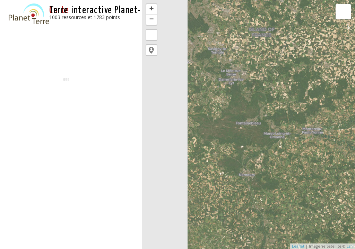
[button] (151, 50)
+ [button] (151, 9)
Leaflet (298, 246)
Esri (350, 246)
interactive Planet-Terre (95, 10)
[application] (248, 124)
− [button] (151, 20)
